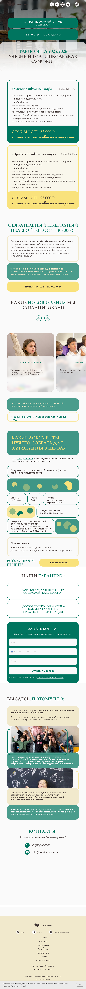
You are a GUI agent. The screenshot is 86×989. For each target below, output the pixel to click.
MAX (22, 932)
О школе (43, 938)
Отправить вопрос (42, 671)
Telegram (40, 932)
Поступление (43, 953)
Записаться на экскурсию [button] (43, 34)
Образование (43, 945)
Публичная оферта (43, 979)
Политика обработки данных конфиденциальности (43, 976)
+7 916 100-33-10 (43, 969)
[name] (43, 642)
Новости (43, 957)
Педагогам (43, 949)
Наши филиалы (43, 961)
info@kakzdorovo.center (62, 932)
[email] (43, 661)
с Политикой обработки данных (50, 677)
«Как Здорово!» (23, 4)
